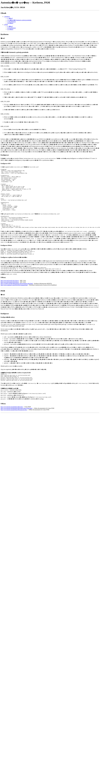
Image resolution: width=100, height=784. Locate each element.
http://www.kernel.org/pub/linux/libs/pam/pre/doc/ (14, 424)
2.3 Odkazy (10, 29)
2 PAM (6, 24)
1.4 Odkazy (10, 23)
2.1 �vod (9, 26)
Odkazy (3, 290)
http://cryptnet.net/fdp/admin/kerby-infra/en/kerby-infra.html (17, 296)
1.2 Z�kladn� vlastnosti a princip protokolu (19, 20)
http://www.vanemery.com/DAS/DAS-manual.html (14, 297)
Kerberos (5, 34)
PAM (3, 303)
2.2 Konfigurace (11, 28)
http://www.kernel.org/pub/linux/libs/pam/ (12, 421)
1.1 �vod (9, 18)
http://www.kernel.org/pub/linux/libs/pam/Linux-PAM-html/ (16, 422)
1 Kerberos (7, 16)
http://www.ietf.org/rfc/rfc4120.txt (10, 295)
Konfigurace (5, 155)
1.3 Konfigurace (11, 21)
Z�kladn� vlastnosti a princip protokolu (14, 52)
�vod (3, 38)
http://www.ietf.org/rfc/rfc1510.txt (10, 293)
